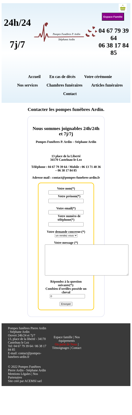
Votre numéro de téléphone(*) (69, 217)
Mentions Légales (19, 379)
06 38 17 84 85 (114, 49)
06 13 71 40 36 (91, 167)
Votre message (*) (66, 242)
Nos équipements (69, 344)
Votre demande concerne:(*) (66, 231)
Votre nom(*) (66, 188)
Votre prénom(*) (69, 196)
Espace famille (63, 343)
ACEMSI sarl (33, 387)
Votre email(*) (66, 208)
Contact (76, 353)
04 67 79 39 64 (114, 34)
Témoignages (60, 353)
